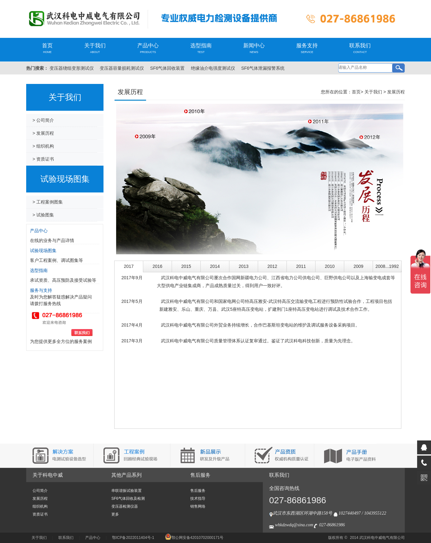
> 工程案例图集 (47, 201)
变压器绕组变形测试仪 (72, 68)
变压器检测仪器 (124, 506)
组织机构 (40, 506)
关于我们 (95, 48)
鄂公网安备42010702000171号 (194, 537)
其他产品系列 (126, 475)
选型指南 (201, 48)
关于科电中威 (47, 475)
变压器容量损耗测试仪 (122, 68)
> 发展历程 (43, 133)
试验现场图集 (43, 250)
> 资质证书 (43, 159)
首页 (47, 48)
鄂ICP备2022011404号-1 (133, 537)
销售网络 (197, 506)
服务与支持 (41, 290)
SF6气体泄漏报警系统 (263, 68)
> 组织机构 (43, 146)
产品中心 (148, 48)
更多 (115, 514)
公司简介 (40, 490)
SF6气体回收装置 (167, 68)
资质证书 (40, 514)
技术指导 (197, 498)
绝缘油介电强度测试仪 (213, 68)
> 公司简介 (43, 120)
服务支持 (307, 48)
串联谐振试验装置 (126, 490)
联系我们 (360, 48)
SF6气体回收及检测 (128, 498)
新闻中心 (254, 48)
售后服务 (200, 475)
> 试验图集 (43, 214)
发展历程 (396, 91)
